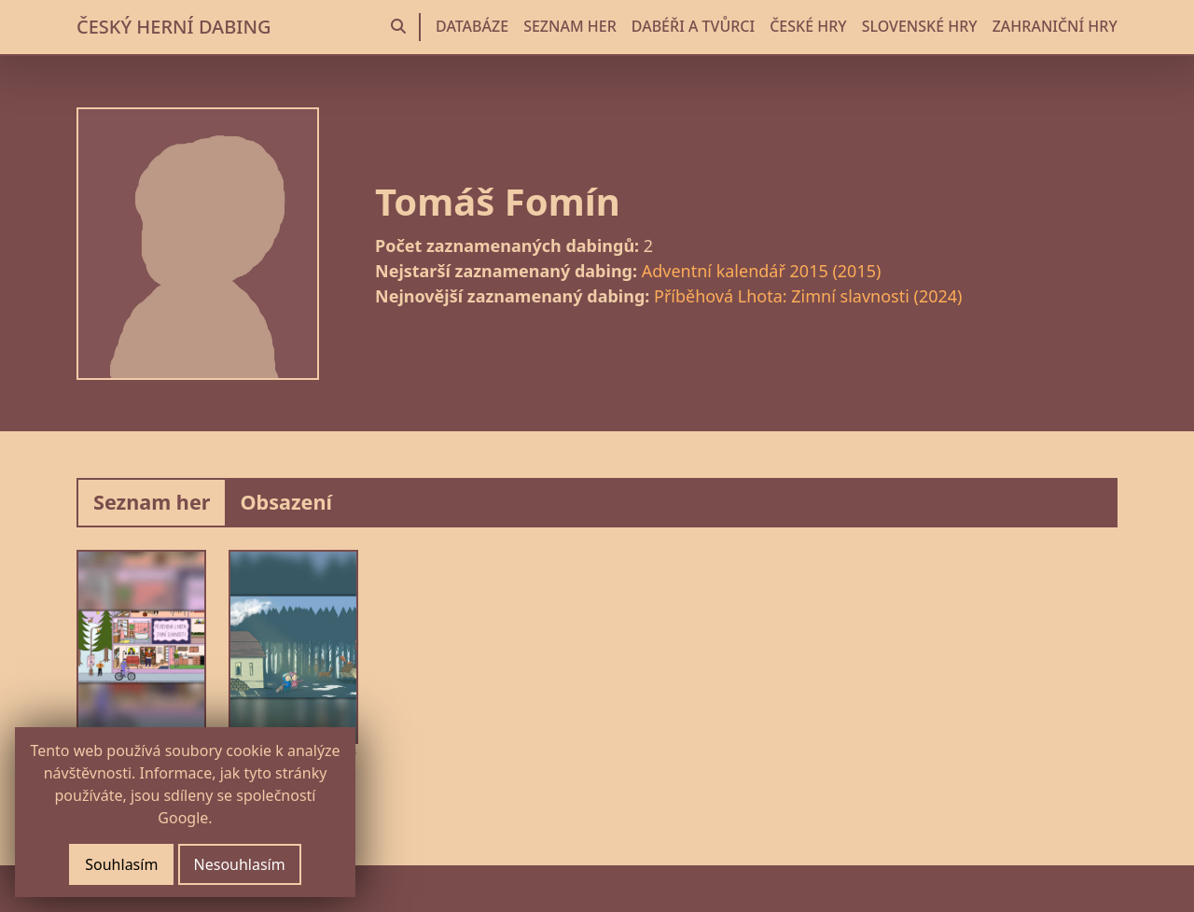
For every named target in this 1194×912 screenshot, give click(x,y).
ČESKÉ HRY (808, 26)
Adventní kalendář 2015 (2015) (762, 271)
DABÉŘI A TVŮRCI (693, 26)
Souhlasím (121, 864)
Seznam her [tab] (151, 501)
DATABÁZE (472, 26)
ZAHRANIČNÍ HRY (1055, 26)
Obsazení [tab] (286, 501)
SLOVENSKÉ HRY (920, 26)
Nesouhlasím (239, 864)
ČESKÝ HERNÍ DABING (173, 26)
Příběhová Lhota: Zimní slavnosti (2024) (808, 296)
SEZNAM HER (570, 26)
